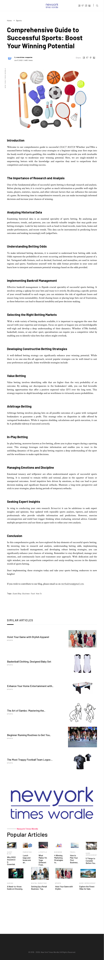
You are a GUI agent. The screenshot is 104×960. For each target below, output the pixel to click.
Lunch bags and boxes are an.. (27, 859)
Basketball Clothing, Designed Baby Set (29, 661)
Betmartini (56, 508)
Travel (73, 852)
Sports (10, 640)
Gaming (10, 883)
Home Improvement (87, 883)
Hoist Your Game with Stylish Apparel (28, 636)
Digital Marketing (39, 883)
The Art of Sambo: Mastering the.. (26, 710)
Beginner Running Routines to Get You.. (29, 735)
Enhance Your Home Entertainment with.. (30, 685)
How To (39, 593)
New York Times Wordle (50, 952)
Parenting (27, 852)
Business (26, 593)
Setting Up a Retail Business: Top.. (39, 887)
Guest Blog (17, 593)
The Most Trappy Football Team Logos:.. (30, 759)
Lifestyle (43, 852)
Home (9, 20)
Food (33, 593)
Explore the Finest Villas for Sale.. (86, 887)
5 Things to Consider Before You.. (91, 860)
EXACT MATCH (67, 147)
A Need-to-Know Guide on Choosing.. (15, 887)
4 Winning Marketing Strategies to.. (58, 859)
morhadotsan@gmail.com (72, 583)
